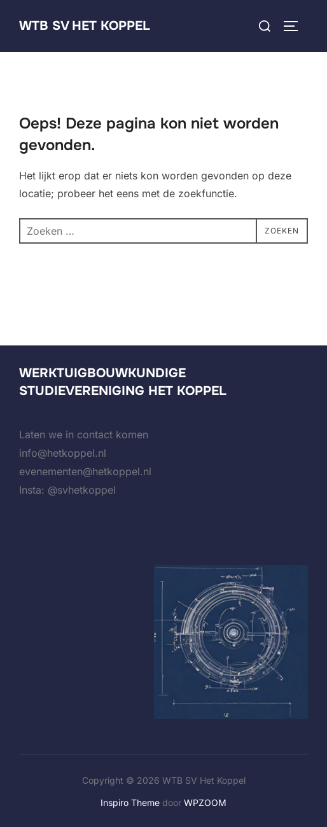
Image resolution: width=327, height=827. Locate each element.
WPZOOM (205, 802)
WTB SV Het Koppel (84, 26)
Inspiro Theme (130, 802)
